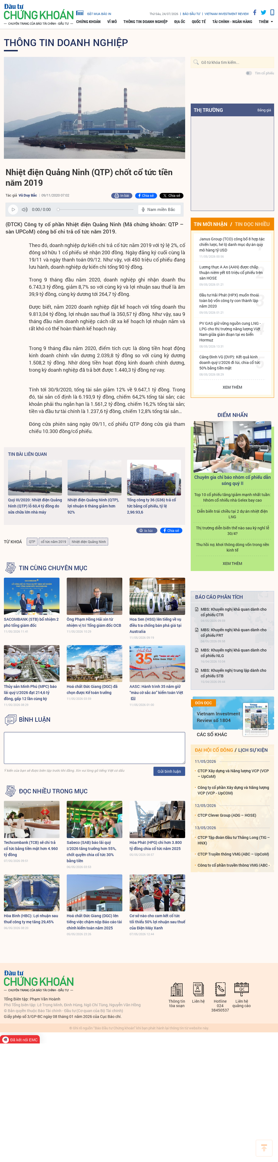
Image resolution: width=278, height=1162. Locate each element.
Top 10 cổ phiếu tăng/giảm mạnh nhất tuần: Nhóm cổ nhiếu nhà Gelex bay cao (232, 497)
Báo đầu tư (191, 14)
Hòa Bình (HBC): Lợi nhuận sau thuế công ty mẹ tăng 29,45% (31, 918)
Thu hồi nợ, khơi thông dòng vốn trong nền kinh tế (232, 547)
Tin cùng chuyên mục (53, 568)
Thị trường (208, 110)
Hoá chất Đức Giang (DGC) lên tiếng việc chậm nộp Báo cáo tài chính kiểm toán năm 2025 (94, 921)
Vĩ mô (112, 21)
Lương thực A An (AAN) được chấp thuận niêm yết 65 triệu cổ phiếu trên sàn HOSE (231, 272)
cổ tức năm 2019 (53, 541)
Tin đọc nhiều (252, 224)
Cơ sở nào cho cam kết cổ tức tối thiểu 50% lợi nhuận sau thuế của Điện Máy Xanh (157, 921)
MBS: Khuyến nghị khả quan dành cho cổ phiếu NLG (234, 652)
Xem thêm (232, 387)
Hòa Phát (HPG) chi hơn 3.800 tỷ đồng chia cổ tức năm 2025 (156, 845)
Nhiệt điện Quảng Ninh (89, 541)
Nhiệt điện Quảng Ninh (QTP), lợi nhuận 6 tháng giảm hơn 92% (93, 506)
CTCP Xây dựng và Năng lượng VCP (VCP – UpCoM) (233, 773)
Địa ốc (179, 21)
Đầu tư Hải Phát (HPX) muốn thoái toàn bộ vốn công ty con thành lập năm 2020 (229, 300)
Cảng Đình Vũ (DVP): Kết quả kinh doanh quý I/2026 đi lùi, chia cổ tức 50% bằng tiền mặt (229, 362)
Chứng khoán (88, 21)
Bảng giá (264, 109)
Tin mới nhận (210, 224)
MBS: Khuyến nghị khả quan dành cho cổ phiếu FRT (234, 632)
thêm (264, 21)
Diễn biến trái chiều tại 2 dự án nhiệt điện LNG (232, 514)
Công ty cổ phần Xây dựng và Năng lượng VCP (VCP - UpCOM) (233, 790)
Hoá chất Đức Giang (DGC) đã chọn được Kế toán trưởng (92, 689)
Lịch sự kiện (253, 750)
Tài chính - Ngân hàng (232, 21)
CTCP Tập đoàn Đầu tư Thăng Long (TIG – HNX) (234, 840)
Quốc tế (199, 21)
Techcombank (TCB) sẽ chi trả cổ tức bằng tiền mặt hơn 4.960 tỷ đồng (31, 848)
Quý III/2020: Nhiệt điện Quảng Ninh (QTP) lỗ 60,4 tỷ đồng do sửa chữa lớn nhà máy (35, 506)
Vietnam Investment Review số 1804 (218, 716)
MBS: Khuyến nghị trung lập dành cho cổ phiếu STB (233, 673)
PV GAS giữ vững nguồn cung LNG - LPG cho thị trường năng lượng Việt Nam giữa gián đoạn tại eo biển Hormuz (230, 332)
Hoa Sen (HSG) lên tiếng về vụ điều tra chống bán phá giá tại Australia (156, 625)
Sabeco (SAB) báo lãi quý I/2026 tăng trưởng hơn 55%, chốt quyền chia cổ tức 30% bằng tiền (91, 851)
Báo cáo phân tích (219, 596)
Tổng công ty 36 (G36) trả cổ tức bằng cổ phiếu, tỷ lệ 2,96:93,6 (151, 506)
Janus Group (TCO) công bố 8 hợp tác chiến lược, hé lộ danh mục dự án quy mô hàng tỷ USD (232, 244)
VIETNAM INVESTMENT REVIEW (227, 14)
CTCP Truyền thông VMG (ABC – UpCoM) (233, 854)
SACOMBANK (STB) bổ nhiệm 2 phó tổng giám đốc (31, 622)
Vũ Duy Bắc (28, 195)
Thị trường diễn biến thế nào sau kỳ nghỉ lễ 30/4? (232, 530)
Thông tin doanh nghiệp (145, 21)
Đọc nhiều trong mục (53, 791)
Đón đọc (203, 703)
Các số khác (212, 734)
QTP (32, 541)
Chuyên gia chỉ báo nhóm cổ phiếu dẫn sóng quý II (232, 480)
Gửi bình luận (169, 771)
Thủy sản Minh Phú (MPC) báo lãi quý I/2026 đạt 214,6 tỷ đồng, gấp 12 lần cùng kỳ (30, 692)
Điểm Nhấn (232, 414)
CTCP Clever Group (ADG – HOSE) (227, 815)
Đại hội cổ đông (214, 750)
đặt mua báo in (93, 12)
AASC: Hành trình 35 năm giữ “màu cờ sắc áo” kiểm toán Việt (156, 689)
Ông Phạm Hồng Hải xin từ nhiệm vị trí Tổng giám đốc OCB (94, 622)
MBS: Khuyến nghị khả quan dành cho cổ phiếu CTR (234, 612)
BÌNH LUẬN (35, 719)
